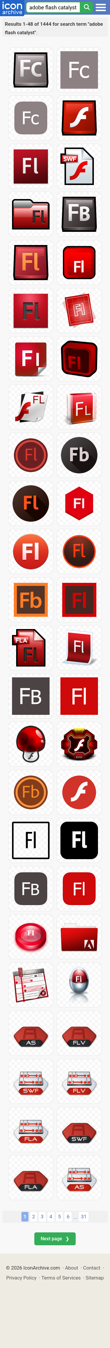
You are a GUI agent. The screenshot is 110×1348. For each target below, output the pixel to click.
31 (84, 1216)
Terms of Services (61, 1278)
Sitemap (95, 1278)
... (75, 1217)
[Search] (86, 7)
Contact (91, 1268)
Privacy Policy (21, 1278)
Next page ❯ (55, 1238)
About (71, 1268)
